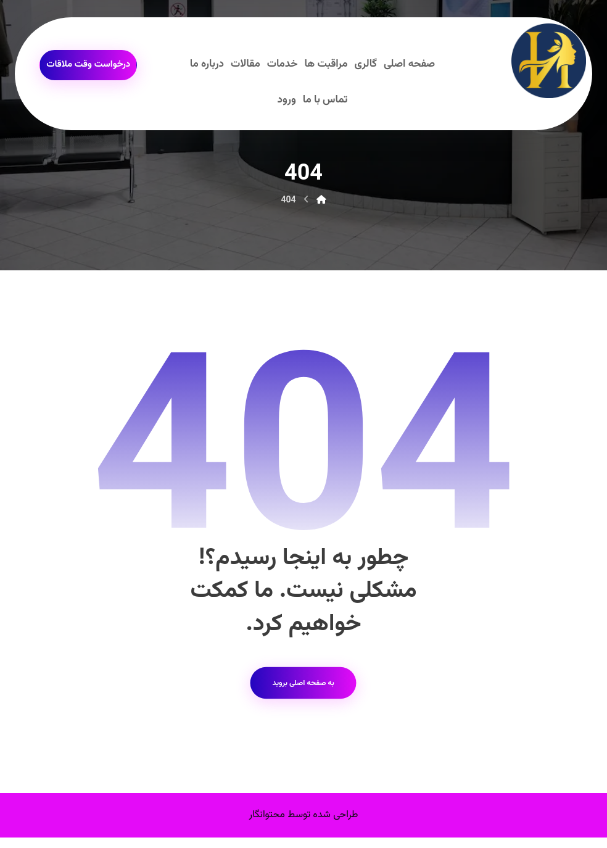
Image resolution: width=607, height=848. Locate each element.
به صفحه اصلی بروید (303, 691)
